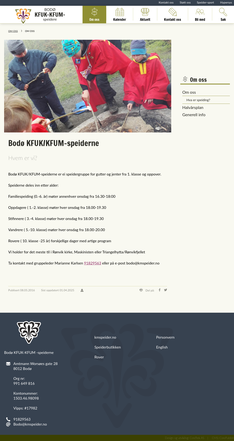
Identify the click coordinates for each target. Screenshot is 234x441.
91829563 (92, 263)
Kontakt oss (166, 2)
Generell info (194, 114)
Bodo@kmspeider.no (30, 424)
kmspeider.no (105, 337)
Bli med (200, 14)
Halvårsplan (193, 107)
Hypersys (226, 2)
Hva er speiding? (198, 100)
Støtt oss (185, 2)
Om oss (94, 14)
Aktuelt (145, 14)
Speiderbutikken (107, 347)
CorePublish (226, 438)
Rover (99, 357)
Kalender (119, 14)
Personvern (165, 337)
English (162, 347)
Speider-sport (205, 2)
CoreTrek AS (197, 438)
